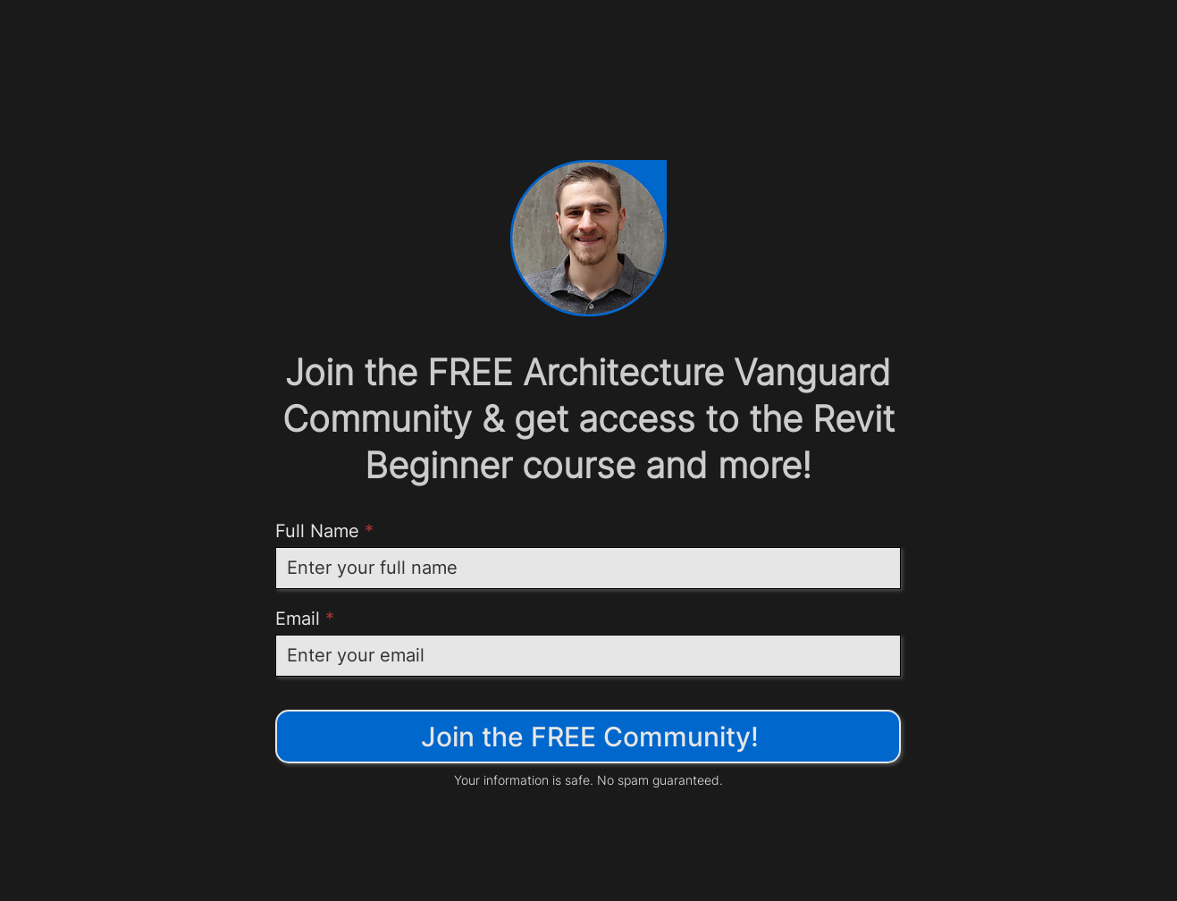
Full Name (317, 531)
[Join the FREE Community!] (588, 736)
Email (297, 618)
